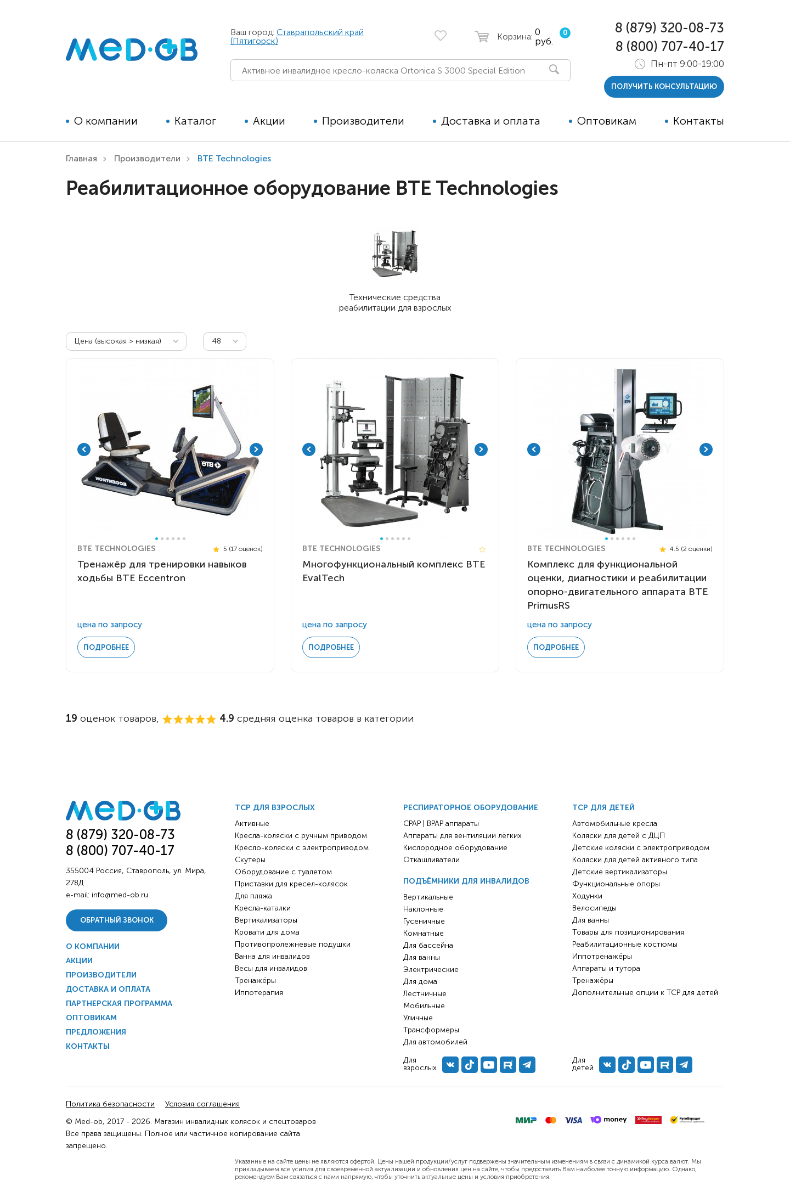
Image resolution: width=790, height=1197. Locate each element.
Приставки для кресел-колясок (291, 884)
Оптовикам (606, 120)
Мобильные (424, 1005)
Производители (363, 120)
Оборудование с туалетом (283, 871)
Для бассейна (428, 945)
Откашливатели (431, 859)
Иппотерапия (259, 992)
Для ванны (421, 957)
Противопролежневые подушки (293, 944)
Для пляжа (253, 896)
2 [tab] (162, 538)
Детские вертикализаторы (619, 871)
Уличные (418, 1017)
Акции (269, 120)
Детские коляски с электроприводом (640, 847)
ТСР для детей (603, 807)
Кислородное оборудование (455, 847)
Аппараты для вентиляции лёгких (462, 835)
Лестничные (425, 993)
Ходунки (587, 896)
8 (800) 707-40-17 (670, 46)
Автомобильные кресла (614, 823)
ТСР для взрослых (275, 807)
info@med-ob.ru (120, 895)
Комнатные (423, 933)
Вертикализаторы (266, 920)
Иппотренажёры (602, 956)
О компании (106, 120)
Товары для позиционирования (628, 932)
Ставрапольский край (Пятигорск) (297, 36)
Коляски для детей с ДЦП (618, 835)
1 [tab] (156, 538)
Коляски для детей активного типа (635, 859)
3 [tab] (167, 538)
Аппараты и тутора (606, 968)
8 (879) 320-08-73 (669, 28)
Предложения (96, 1032)
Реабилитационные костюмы (625, 944)
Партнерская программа (119, 1003)
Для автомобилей (435, 1042)
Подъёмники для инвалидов (466, 881)
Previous (84, 449)
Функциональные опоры (616, 884)
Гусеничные (424, 921)
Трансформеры (431, 1030)
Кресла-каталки (263, 908)
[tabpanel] (170, 449)
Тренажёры (255, 980)
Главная (81, 158)
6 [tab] (184, 538)
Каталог (195, 120)
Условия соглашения (202, 1104)
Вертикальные (428, 897)
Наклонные (423, 909)
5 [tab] (178, 538)
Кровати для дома (267, 932)
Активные (252, 823)
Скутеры (250, 859)
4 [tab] (173, 538)
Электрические (431, 969)
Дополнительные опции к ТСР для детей (645, 992)
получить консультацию (664, 86)
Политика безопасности (110, 1104)
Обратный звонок (117, 920)
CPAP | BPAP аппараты (441, 823)
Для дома (420, 981)
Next (256, 449)
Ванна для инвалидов (272, 956)
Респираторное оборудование (470, 807)
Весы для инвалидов (271, 968)
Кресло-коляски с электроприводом (302, 847)
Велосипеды (594, 908)
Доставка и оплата (490, 120)
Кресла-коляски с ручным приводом (301, 835)
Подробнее (106, 647)
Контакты (698, 120)
